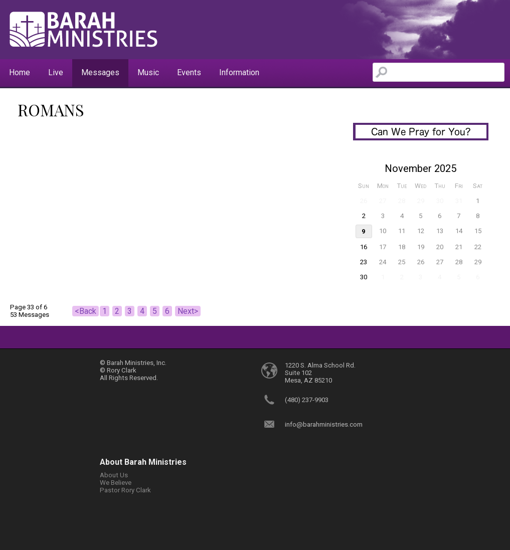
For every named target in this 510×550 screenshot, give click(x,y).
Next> (188, 311)
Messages (100, 72)
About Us (114, 475)
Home (19, 72)
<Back (85, 311)
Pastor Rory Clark (125, 490)
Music (148, 72)
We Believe (115, 482)
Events (189, 72)
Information (239, 72)
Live (55, 72)
